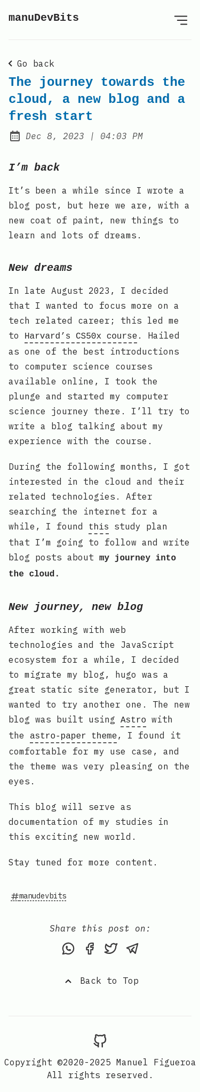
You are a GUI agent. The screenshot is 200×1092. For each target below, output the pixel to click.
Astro (133, 715)
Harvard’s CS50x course (81, 335)
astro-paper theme (73, 730)
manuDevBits (44, 18)
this (99, 525)
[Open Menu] (180, 20)
